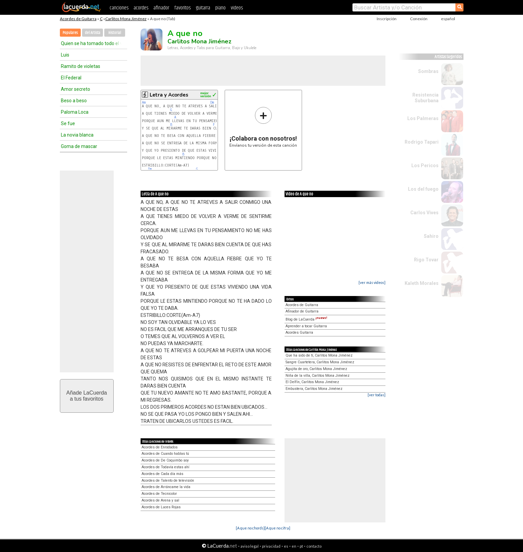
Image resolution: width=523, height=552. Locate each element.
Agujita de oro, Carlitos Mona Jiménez (316, 369)
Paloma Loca (74, 112)
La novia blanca (77, 135)
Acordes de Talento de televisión (168, 480)
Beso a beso (74, 100)
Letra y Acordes (169, 94)
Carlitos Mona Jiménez (126, 18)
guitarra (203, 8)
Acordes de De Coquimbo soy (165, 460)
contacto (314, 546)
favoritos (182, 8)
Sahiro (431, 236)
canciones (119, 8)
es (286, 546)
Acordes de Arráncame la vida (166, 487)
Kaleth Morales (422, 283)
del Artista (92, 33)
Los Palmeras (423, 118)
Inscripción (387, 18)
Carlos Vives (424, 212)
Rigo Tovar (426, 259)
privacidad (271, 546)
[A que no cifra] (277, 528)
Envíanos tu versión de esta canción (263, 127)
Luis (65, 55)
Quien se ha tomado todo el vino (91, 43)
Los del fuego (423, 189)
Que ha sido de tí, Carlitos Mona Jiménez (319, 355)
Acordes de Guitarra (78, 18)
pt (301, 546)
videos (237, 8)
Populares (70, 33)
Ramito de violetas (80, 66)
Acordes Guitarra (299, 332)
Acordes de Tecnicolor (159, 493)
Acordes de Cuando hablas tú (165, 453)
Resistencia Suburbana (425, 97)
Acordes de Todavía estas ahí (165, 467)
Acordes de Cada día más (162, 474)
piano (220, 8)
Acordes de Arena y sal (160, 500)
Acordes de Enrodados (160, 447)
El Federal (71, 77)
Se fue (68, 123)
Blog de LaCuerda (306, 319)
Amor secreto (75, 89)
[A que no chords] (250, 528)
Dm (212, 102)
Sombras (428, 71)
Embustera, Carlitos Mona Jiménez (314, 389)
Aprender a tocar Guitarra (306, 326)
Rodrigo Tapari (422, 142)
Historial (114, 33)
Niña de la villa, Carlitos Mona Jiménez (317, 375)
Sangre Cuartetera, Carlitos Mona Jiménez (320, 362)
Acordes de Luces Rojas (161, 507)
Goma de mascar (79, 146)
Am (144, 102)
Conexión (418, 18)
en (294, 546)
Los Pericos (425, 165)
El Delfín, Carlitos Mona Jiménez (312, 382)
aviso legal (249, 546)
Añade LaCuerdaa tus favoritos (86, 396)
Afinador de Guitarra (302, 311)
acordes (141, 8)
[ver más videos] (372, 282)
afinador (161, 8)
